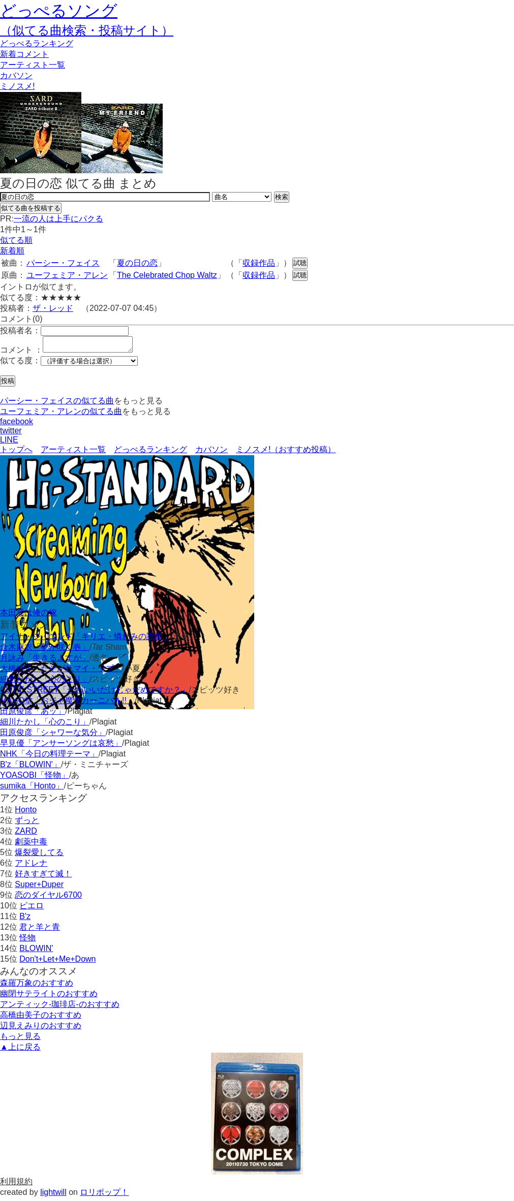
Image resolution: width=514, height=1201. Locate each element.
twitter (11, 433)
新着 (24, 54)
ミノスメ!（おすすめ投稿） (286, 452)
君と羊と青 (39, 930)
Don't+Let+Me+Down (57, 962)
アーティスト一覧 (73, 452)
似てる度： (20, 363)
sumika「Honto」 (32, 788)
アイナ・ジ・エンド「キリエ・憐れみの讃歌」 (85, 639)
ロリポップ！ (104, 1195)
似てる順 (16, 240)
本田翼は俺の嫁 (28, 615)
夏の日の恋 (137, 263)
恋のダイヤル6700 (48, 898)
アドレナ (31, 866)
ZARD (26, 834)
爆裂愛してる (39, 855)
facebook (16, 424)
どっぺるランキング (150, 452)
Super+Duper (39, 887)
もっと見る (20, 1039)
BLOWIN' (36, 951)
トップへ (16, 452)
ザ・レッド (53, 308)
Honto (26, 812)
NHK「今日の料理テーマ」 (49, 756)
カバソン (16, 75)
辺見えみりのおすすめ (40, 1028)
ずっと (27, 823)
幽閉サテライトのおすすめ (49, 996)
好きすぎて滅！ (43, 876)
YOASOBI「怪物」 (34, 778)
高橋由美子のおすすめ (40, 1018)
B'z (25, 919)
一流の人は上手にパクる (58, 218)
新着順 (12, 250)
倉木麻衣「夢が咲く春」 (44, 650)
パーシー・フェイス (63, 263)
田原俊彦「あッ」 (32, 714)
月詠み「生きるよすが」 (44, 660)
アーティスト (32, 64)
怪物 (27, 940)
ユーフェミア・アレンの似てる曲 (61, 414)
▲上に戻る (20, 1050)
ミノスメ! (17, 86)
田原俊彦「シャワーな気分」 (53, 735)
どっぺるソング (58, 11)
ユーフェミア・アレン (67, 275)
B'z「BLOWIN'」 (30, 767)
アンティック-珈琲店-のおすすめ (59, 1007)
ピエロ (31, 908)
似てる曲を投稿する (31, 208)
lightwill (53, 1195)
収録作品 (259, 263)
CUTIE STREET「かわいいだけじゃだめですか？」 (94, 692)
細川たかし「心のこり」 (44, 682)
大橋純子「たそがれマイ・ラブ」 (61, 671)
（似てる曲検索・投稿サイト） (86, 30)
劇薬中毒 (31, 844)
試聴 (300, 263)
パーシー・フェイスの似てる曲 (57, 403)
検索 (281, 197)
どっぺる (36, 43)
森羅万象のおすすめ (36, 986)
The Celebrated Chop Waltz (167, 275)
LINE (9, 442)
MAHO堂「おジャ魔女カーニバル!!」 (67, 703)
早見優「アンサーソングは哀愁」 (61, 746)
